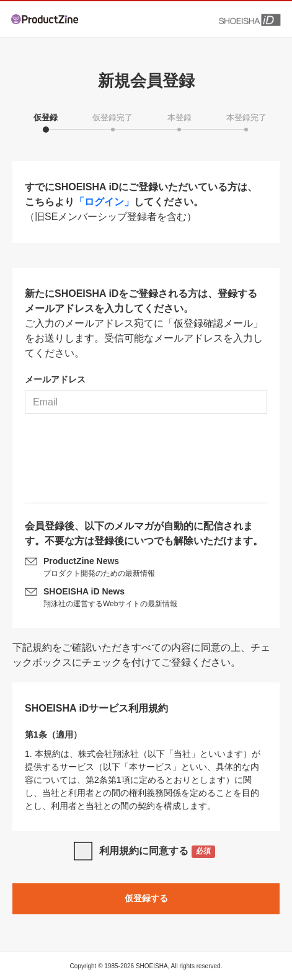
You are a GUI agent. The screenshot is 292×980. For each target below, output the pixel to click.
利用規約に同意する (157, 852)
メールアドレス (55, 379)
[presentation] (146, 463)
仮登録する (146, 898)
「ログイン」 (104, 201)
